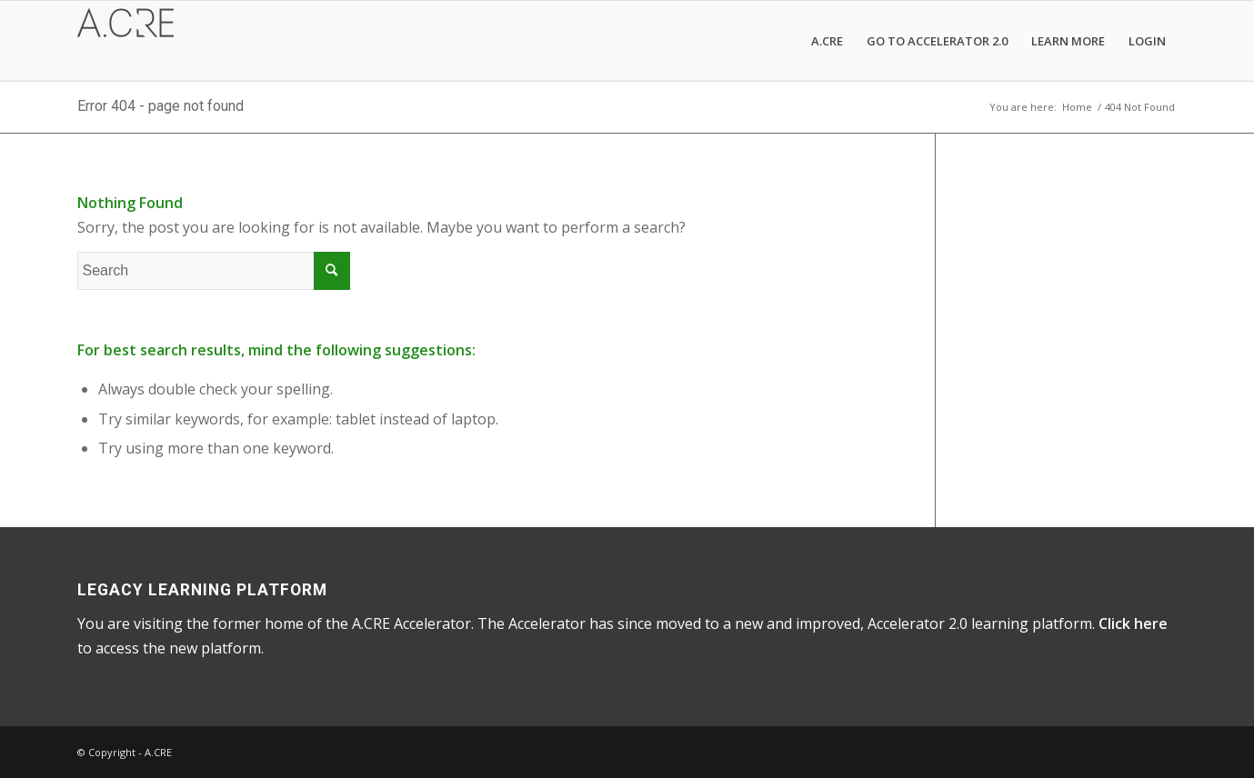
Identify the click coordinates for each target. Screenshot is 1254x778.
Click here (1133, 623)
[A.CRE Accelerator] (125, 41)
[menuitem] (827, 41)
